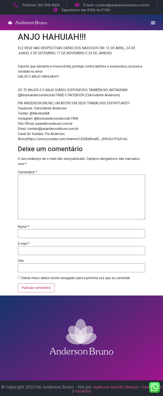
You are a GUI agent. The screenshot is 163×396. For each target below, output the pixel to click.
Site (21, 261)
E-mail (24, 243)
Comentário (27, 172)
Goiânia (83, 390)
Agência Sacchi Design (115, 386)
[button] (153, 22)
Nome (23, 226)
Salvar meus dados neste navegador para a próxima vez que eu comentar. (75, 278)
